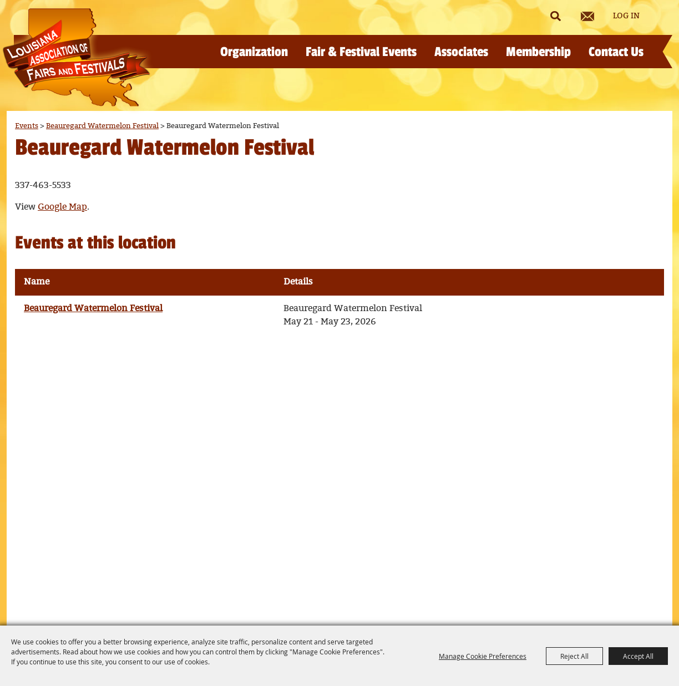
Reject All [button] (574, 656)
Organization (254, 52)
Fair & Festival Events (361, 52)
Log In (626, 16)
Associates (461, 52)
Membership (538, 52)
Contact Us (616, 52)
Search (555, 16)
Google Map (62, 207)
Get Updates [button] (587, 16)
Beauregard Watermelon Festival (102, 126)
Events (26, 126)
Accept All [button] (638, 656)
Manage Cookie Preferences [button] (482, 656)
